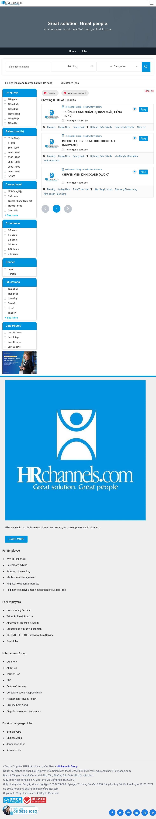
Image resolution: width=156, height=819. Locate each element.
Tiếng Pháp (11, 104)
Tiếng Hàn (11, 123)
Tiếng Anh (11, 99)
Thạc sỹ (10, 313)
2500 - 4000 (12, 167)
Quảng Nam (64, 127)
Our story (12, 661)
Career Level (14, 184)
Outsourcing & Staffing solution (24, 628)
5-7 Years (10, 244)
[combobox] (73, 67)
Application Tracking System (23, 622)
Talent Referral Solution (20, 616)
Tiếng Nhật (11, 118)
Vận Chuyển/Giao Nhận (126, 156)
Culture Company (16, 686)
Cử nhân (10, 303)
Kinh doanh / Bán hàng (55, 194)
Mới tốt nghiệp (13, 191)
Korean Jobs (14, 750)
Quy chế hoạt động (17, 705)
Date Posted (13, 325)
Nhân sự (141, 127)
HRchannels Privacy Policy (21, 698)
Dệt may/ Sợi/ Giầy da (101, 127)
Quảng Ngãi (78, 127)
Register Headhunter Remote (23, 583)
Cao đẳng (10, 298)
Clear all (149, 90)
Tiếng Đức (11, 109)
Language (12, 92)
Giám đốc (10, 210)
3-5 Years (10, 239)
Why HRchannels (16, 558)
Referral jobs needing (18, 571)
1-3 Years (10, 235)
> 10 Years (11, 254)
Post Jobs (12, 641)
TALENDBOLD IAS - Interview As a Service (30, 635)
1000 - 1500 (12, 152)
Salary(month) (15, 131)
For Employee (11, 550)
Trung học (11, 289)
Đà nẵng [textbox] (72, 66)
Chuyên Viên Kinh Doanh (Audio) (85, 174)
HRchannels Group (14, 653)
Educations (13, 282)
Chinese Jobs (14, 737)
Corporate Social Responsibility (24, 692)
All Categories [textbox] (118, 66)
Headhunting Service (18, 610)
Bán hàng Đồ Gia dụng (126, 189)
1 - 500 (9, 143)
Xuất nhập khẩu (51, 160)
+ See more (11, 215)
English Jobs (14, 731)
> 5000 (9, 176)
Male (8, 269)
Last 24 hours (13, 332)
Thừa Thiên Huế (81, 189)
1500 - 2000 (12, 157)
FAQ (9, 680)
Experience (13, 223)
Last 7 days (11, 337)
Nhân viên (11, 196)
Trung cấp (11, 293)
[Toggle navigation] (151, 3)
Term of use (13, 674)
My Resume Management (21, 577)
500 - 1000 (11, 147)
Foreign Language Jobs (17, 723)
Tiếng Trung (12, 113)
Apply (143, 109)
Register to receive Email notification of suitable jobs (36, 589)
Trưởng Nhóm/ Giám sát (18, 201)
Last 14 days (12, 342)
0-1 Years (10, 230)
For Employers (11, 602)
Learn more (16, 538)
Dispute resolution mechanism (24, 711)
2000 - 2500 (12, 162)
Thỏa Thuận (12, 138)
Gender (10, 262)
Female (10, 274)
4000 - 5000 (12, 171)
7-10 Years (11, 249)
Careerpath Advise (17, 565)
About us (12, 667)
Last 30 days (12, 347)
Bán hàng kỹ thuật (103, 189)
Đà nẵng (50, 93)
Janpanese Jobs (16, 744)
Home (72, 51)
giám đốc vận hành (75, 93)
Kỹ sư (9, 308)
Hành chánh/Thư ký (124, 127)
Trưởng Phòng (13, 205)
